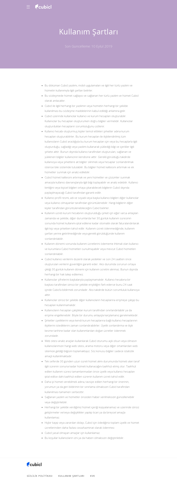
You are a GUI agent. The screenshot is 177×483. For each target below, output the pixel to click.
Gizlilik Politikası (40, 475)
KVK (92, 475)
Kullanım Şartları (71, 475)
